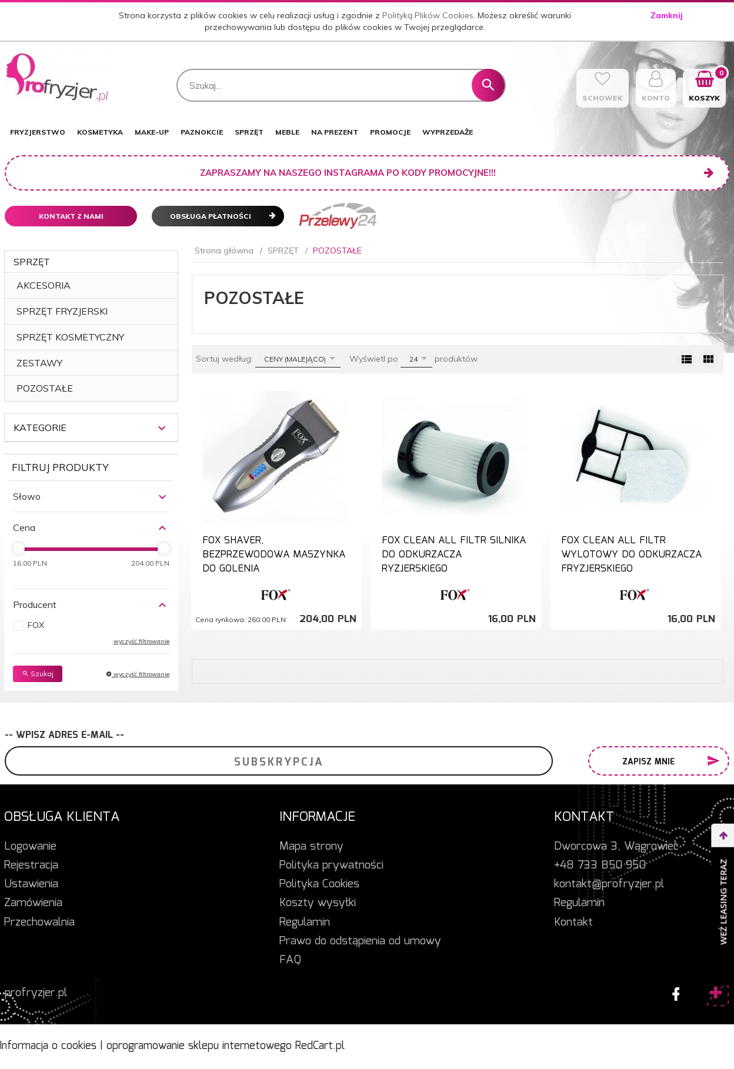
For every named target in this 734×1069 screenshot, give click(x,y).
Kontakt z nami (71, 216)
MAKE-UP (152, 132)
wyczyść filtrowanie (141, 641)
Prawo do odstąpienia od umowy (360, 941)
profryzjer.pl (36, 993)
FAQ (290, 960)
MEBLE (287, 132)
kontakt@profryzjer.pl (609, 884)
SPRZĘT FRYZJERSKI (62, 311)
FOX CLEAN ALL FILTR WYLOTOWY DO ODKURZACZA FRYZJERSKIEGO (631, 555)
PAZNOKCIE (202, 132)
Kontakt (573, 922)
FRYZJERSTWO (37, 132)
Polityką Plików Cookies (427, 15)
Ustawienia (31, 884)
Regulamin (304, 922)
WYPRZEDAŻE (447, 132)
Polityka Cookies (319, 884)
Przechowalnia (39, 922)
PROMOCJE (390, 132)
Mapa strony (311, 847)
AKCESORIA (43, 285)
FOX (36, 625)
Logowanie (30, 847)
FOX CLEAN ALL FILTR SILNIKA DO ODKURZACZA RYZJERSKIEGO (454, 555)
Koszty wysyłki (317, 903)
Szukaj (38, 673)
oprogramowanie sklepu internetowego (199, 1046)
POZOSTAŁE (44, 388)
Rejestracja (31, 865)
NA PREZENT (334, 132)
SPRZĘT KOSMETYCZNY (70, 337)
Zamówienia (33, 903)
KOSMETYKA (100, 132)
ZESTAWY (39, 363)
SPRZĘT (249, 132)
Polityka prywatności (331, 865)
